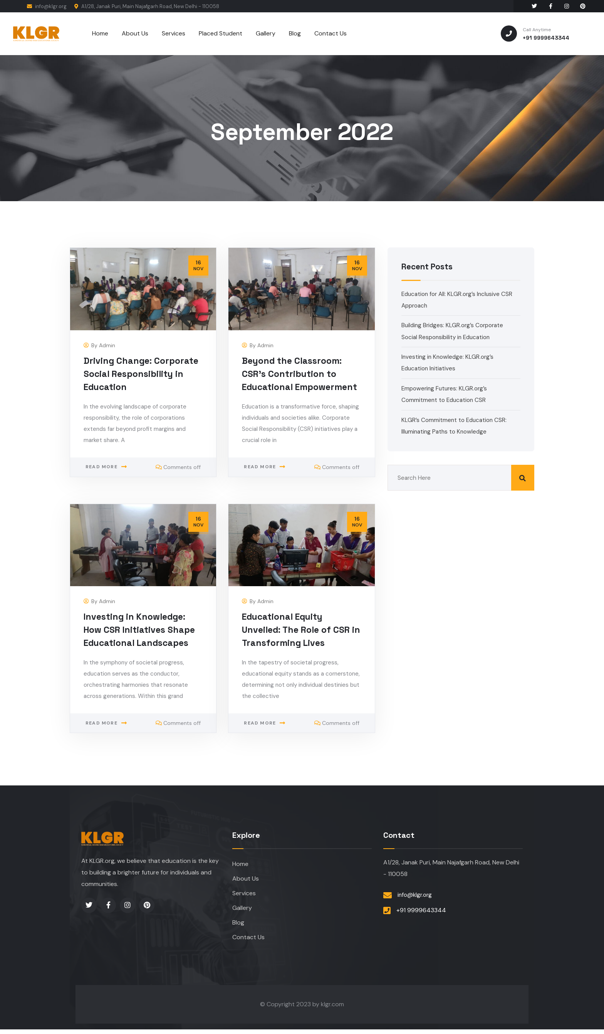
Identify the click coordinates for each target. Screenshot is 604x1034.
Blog (238, 926)
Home (240, 864)
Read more (101, 482)
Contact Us (248, 941)
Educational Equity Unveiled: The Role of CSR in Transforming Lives (299, 630)
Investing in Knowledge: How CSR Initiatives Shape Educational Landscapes (142, 630)
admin (107, 345)
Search (522, 478)
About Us (245, 880)
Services (244, 895)
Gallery (242, 910)
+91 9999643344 (421, 911)
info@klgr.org (47, 6)
